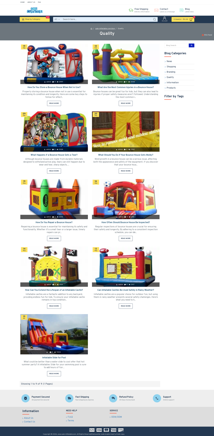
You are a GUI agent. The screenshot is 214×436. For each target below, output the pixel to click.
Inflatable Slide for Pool (54, 357)
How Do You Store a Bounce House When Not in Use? (54, 87)
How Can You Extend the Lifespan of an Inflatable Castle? (54, 290)
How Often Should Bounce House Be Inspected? (126, 222)
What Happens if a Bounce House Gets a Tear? (54, 155)
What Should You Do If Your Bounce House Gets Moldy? (125, 155)
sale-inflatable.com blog (105, 29)
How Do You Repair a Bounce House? (54, 222)
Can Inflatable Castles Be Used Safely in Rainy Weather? (125, 290)
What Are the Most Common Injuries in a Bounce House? (126, 87)
